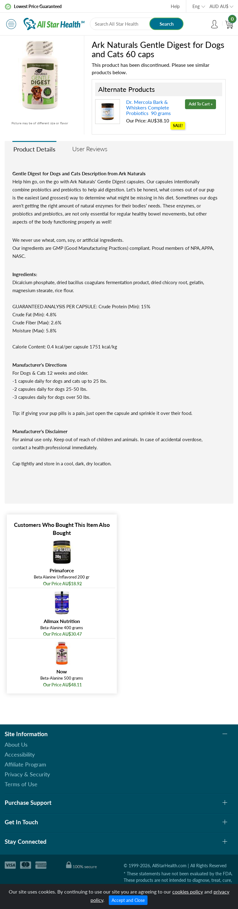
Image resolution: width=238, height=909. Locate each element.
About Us (16, 744)
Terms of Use (21, 784)
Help (175, 6)
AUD (218, 6)
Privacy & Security (27, 774)
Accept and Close (128, 900)
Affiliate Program (25, 764)
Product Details (34, 149)
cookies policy (187, 891)
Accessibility (20, 754)
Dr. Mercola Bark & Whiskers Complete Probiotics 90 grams (148, 107)
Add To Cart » (201, 103)
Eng (196, 6)
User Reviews (90, 148)
